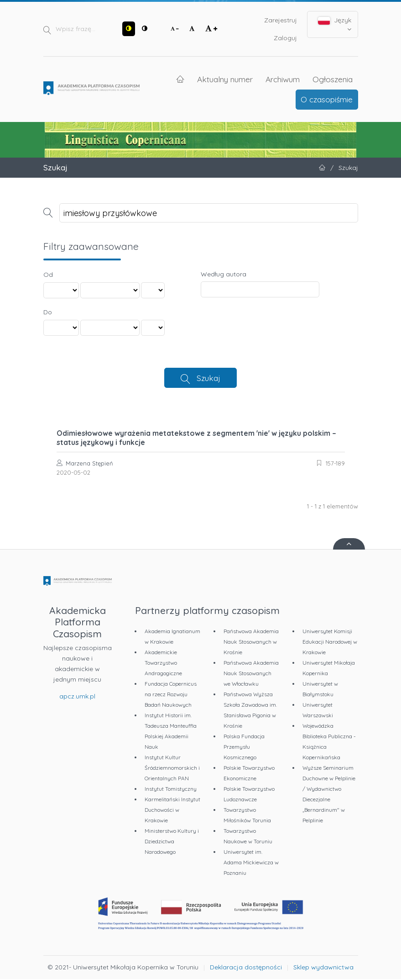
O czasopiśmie (327, 99)
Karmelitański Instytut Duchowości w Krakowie (172, 810)
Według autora (223, 274)
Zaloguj (285, 38)
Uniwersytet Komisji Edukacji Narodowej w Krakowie (329, 642)
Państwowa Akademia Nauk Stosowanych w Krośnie (251, 642)
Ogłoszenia (332, 79)
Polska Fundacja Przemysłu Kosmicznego (244, 747)
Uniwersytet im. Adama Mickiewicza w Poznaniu (251, 862)
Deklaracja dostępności (246, 967)
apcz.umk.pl (77, 696)
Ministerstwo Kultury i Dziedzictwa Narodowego (172, 841)
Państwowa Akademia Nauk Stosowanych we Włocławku (251, 673)
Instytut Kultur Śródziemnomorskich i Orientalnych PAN (172, 768)
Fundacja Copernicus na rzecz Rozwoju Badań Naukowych (171, 694)
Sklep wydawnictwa (323, 967)
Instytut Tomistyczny (171, 788)
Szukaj (208, 378)
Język (334, 24)
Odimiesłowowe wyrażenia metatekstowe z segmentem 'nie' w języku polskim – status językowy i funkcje (196, 438)
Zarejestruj (280, 20)
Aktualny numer (225, 79)
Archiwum (283, 79)
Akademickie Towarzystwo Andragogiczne (163, 663)
